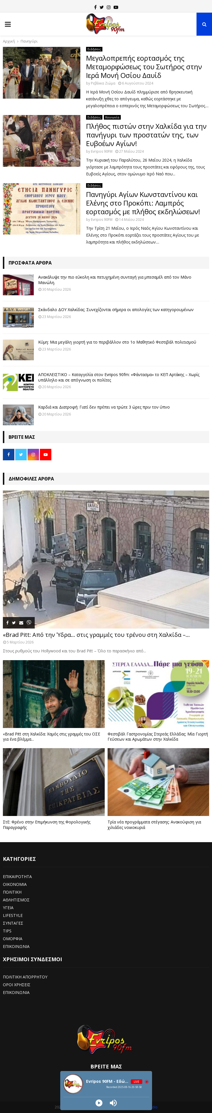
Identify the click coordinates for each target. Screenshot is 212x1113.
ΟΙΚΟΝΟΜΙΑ (15, 884)
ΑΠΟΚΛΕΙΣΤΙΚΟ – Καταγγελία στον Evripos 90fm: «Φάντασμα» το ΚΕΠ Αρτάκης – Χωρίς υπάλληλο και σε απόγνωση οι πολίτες (118, 377)
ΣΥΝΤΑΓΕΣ (13, 923)
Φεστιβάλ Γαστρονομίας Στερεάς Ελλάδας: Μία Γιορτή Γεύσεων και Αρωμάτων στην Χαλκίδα (158, 736)
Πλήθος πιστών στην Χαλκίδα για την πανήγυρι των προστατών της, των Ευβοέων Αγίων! (146, 134)
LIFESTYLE (13, 915)
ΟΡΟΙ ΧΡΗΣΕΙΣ (16, 984)
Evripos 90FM (101, 151)
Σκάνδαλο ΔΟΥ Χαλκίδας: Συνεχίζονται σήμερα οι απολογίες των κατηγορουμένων (116, 309)
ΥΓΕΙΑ (8, 907)
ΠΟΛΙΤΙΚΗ (12, 892)
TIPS (7, 931)
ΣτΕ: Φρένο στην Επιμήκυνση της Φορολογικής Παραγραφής (46, 824)
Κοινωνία (112, 117)
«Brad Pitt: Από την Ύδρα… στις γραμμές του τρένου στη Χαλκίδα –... (96, 635)
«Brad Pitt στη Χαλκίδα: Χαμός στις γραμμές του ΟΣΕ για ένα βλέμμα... (51, 736)
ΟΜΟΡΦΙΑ (12, 938)
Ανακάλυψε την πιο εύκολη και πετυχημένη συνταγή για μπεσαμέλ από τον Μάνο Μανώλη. (114, 279)
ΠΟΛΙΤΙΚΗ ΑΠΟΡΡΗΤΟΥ (25, 977)
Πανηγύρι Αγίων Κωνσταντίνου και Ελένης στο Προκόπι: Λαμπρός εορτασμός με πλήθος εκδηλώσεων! (143, 202)
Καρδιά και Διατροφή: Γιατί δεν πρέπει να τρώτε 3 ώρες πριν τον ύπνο (104, 407)
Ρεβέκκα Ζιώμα (103, 83)
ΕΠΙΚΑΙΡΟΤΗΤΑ (17, 876)
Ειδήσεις (94, 49)
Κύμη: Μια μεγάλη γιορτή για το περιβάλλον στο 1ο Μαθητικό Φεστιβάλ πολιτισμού (117, 342)
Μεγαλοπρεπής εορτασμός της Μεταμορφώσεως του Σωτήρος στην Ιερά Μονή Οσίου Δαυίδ (144, 66)
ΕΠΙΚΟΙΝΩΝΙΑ (16, 946)
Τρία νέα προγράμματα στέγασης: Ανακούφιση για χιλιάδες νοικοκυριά (154, 824)
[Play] (99, 1103)
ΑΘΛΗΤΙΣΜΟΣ (16, 900)
